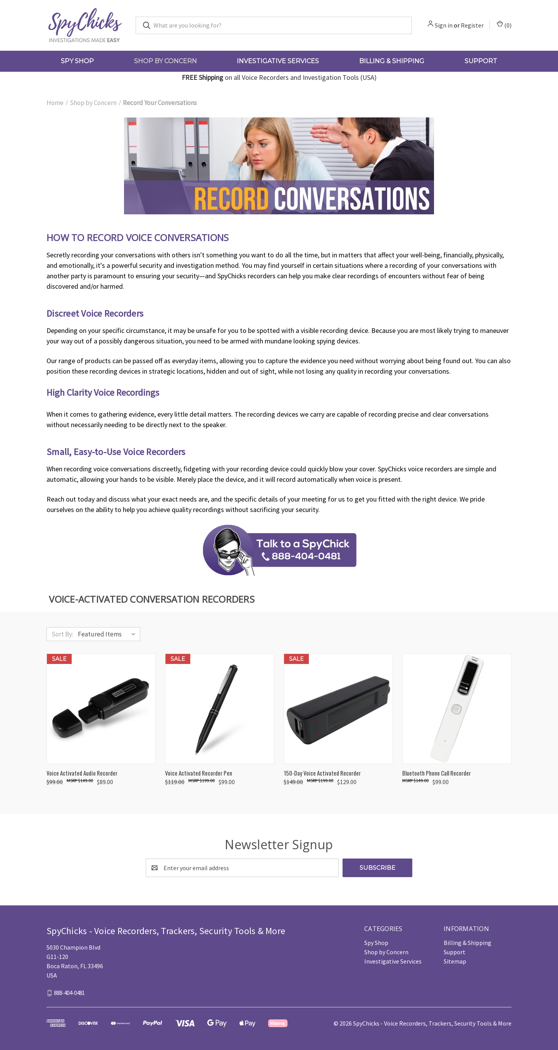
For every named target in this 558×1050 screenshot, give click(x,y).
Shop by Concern (165, 61)
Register (472, 25)
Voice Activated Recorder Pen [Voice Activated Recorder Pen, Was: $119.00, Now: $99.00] (198, 773)
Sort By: (62, 634)
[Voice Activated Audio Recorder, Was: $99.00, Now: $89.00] (101, 708)
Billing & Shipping (391, 61)
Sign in (444, 25)
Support (481, 61)
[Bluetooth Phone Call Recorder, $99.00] (457, 708)
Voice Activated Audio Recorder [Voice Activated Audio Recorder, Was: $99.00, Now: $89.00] (81, 773)
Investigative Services (278, 61)
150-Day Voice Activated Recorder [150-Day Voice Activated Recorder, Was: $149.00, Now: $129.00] (322, 773)
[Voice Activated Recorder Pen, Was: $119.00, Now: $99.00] (220, 708)
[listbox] (108, 634)
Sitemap (455, 961)
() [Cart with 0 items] (504, 25)
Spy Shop (77, 61)
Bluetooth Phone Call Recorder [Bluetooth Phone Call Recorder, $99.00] (436, 773)
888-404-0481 (69, 993)
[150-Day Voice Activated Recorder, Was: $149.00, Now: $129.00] (338, 708)
